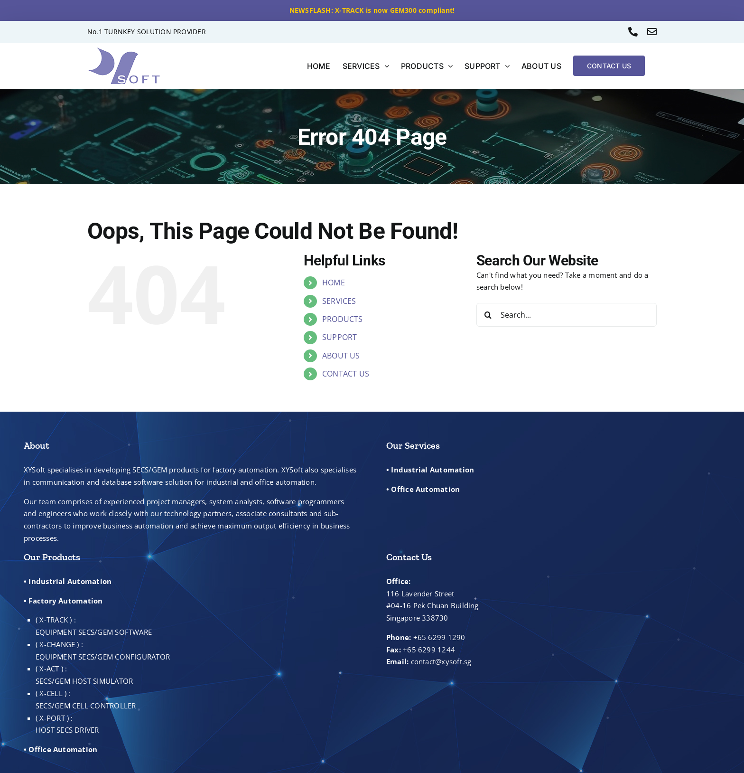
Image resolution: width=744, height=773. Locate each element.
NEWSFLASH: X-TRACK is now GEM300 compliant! (372, 10)
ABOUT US (341, 355)
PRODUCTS (342, 319)
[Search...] (566, 315)
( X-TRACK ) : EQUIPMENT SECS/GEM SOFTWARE (94, 626)
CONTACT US (345, 373)
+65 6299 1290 (439, 637)
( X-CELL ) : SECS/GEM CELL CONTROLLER (86, 699)
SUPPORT (339, 337)
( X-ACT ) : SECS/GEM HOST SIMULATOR (84, 675)
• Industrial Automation (430, 469)
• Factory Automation (63, 600)
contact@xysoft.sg (441, 661)
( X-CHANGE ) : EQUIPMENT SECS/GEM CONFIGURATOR (103, 650)
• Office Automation (423, 489)
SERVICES (339, 301)
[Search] (488, 315)
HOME (333, 282)
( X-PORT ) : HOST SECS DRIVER (67, 724)
